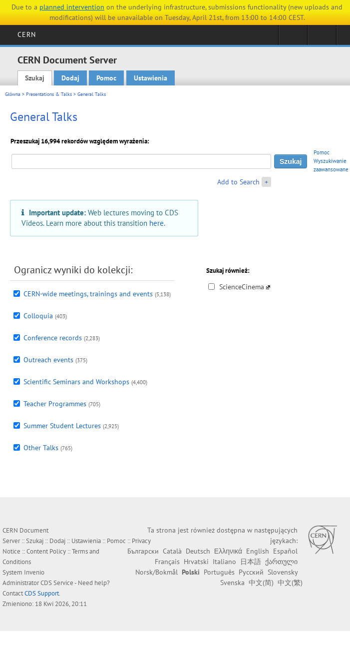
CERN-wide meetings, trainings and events (88, 293)
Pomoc (106, 77)
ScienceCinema (241, 286)
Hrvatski (196, 561)
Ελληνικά (228, 551)
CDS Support (41, 593)
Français (167, 561)
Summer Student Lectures (62, 425)
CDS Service (56, 583)
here (156, 223)
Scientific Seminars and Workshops (76, 381)
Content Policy (46, 551)
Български (143, 551)
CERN (26, 34)
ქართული (281, 561)
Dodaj (70, 77)
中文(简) (261, 582)
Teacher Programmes (54, 403)
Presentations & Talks (49, 94)
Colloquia (38, 315)
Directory (322, 38)
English (257, 551)
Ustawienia (150, 77)
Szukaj (34, 77)
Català (172, 551)
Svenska (232, 582)
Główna (12, 94)
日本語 (250, 561)
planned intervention (71, 6)
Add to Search (238, 181)
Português (219, 572)
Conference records (52, 337)
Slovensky (283, 572)
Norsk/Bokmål (156, 572)
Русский (251, 572)
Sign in (293, 38)
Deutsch (198, 551)
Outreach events (48, 359)
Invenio (34, 572)
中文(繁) (290, 582)
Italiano (224, 561)
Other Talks (40, 447)
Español (285, 551)
